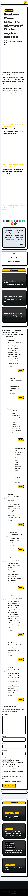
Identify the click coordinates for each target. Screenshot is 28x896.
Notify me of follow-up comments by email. (12, 777)
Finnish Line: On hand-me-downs (12, 282)
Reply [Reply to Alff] (20, 397)
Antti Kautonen (9, 284)
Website (4, 750)
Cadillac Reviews (9, 845)
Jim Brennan (15, 261)
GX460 (17, 813)
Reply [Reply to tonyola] (20, 370)
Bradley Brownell (9, 299)
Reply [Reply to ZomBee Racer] (20, 587)
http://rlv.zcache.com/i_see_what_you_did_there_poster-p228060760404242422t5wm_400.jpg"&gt (16, 424)
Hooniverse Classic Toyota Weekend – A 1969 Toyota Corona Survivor (9, 235)
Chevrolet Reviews (10, 847)
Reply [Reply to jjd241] (20, 699)
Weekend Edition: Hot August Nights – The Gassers (13, 297)
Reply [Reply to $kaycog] (20, 524)
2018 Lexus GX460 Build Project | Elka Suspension (12, 817)
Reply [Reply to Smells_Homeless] (20, 486)
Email (3, 743)
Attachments (6, 758)
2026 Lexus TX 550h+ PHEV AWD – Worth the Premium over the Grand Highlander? (13, 833)
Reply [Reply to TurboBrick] (20, 634)
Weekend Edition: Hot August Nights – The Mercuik (13, 314)
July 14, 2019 (20, 284)
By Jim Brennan (10, 41)
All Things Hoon (9, 813)
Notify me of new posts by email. (13, 781)
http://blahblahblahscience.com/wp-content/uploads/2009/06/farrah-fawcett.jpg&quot (14, 686)
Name (4, 736)
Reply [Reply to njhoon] (20, 549)
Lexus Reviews (9, 828)
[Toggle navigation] (2, 2)
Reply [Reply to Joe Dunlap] (20, 659)
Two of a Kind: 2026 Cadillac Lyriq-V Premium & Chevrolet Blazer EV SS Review (13, 852)
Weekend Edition (9, 10)
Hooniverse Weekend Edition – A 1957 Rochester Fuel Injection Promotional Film (19, 237)
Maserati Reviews (9, 865)
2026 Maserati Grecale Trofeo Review (14, 868)
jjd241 (9, 667)
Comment (5, 714)
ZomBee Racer (12, 558)
